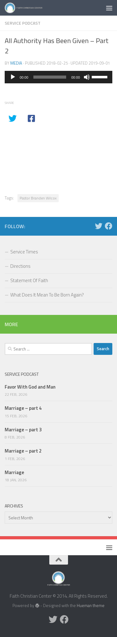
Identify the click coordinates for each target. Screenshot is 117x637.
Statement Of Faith (29, 280)
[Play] (13, 77)
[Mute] (87, 77)
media (16, 63)
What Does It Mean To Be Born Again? (47, 294)
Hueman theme (91, 605)
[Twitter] (98, 226)
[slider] (49, 77)
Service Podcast (23, 23)
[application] (58, 77)
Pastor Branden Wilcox (38, 198)
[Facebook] (108, 226)
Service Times (24, 251)
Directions (20, 266)
